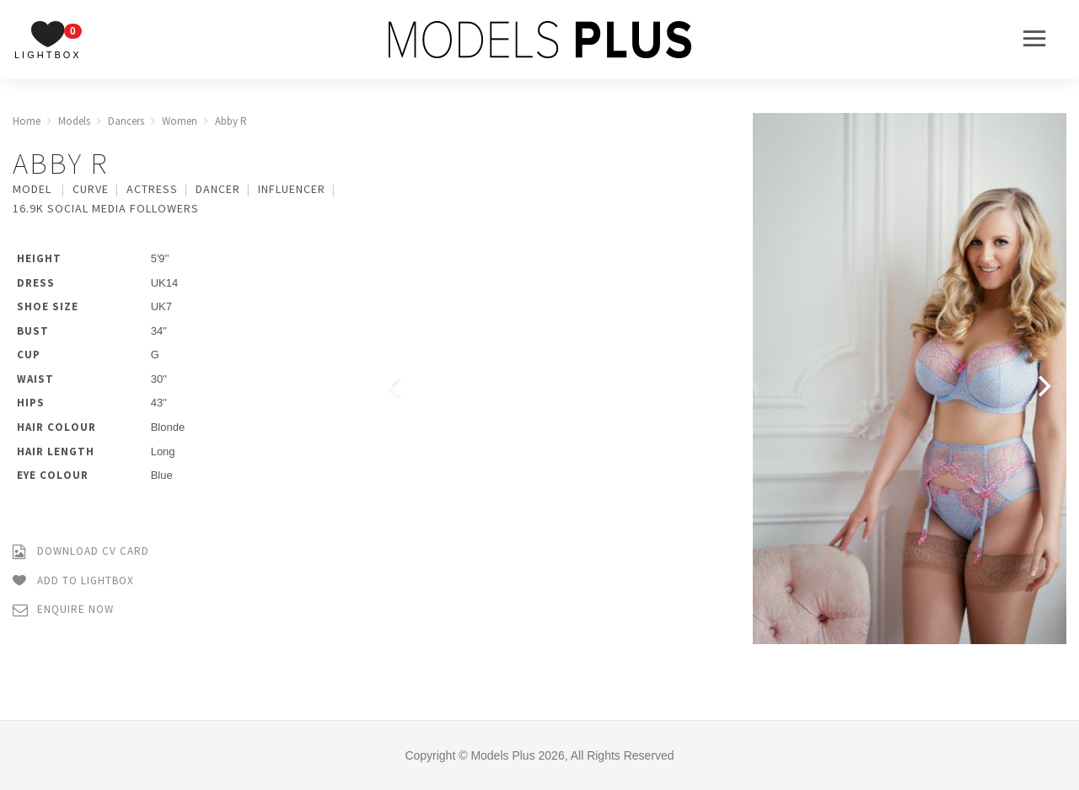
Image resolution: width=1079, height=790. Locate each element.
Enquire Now (63, 610)
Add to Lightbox (73, 581)
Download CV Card (81, 552)
